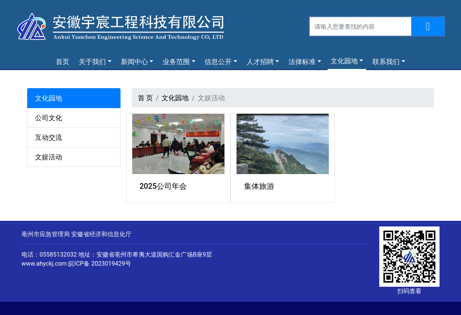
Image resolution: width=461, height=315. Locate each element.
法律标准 (302, 62)
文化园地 (344, 61)
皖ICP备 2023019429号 (99, 263)
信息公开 (218, 62)
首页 (64, 61)
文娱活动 (48, 157)
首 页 (145, 98)
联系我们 (386, 62)
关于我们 (92, 62)
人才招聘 (260, 62)
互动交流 (48, 137)
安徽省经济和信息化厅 (101, 234)
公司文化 (48, 118)
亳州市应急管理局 (45, 234)
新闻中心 (134, 62)
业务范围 (176, 62)
